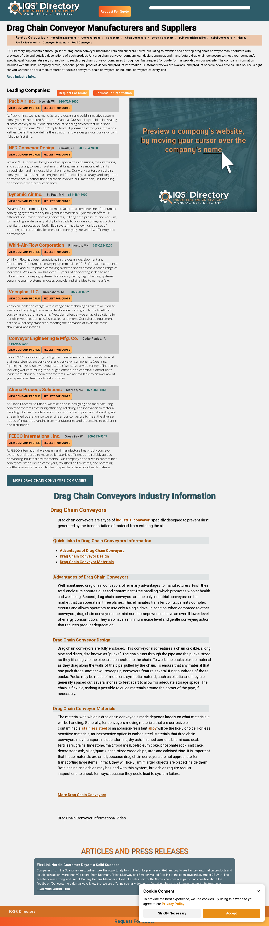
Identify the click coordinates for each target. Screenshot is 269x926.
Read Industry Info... (22, 76)
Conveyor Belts (90, 37)
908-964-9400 (88, 148)
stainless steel (94, 728)
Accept (231, 913)
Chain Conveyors (135, 37)
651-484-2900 (77, 194)
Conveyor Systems (54, 42)
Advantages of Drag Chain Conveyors (92, 550)
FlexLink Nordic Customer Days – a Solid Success (78, 865)
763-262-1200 (102, 245)
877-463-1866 (96, 390)
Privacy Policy (173, 904)
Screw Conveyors (163, 37)
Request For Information (113, 93)
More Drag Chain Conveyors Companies (49, 480)
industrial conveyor (133, 520)
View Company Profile (24, 108)
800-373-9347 (97, 436)
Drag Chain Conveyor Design (84, 556)
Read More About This (53, 889)
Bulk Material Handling (192, 37)
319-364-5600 (18, 344)
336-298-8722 (79, 292)
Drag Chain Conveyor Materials (87, 562)
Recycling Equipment (63, 37)
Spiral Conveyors (221, 37)
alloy (152, 728)
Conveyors (113, 37)
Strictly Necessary (172, 913)
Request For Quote (115, 11)
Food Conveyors (82, 42)
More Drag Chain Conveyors (82, 795)
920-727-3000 (68, 101)
